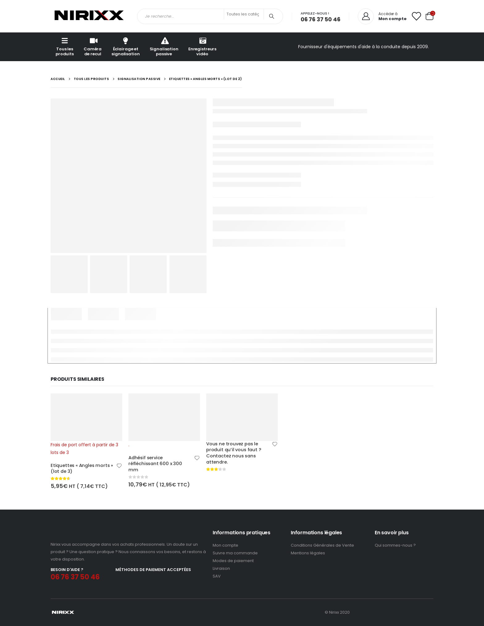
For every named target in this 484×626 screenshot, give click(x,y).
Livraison (221, 568)
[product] (86, 424)
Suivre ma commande (235, 553)
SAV (217, 576)
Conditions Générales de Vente (322, 545)
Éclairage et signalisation (125, 46)
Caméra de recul (93, 46)
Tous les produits (65, 46)
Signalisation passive (164, 46)
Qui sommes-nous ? (395, 545)
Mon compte (225, 545)
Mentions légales (308, 553)
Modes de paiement (233, 561)
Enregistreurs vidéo (202, 46)
